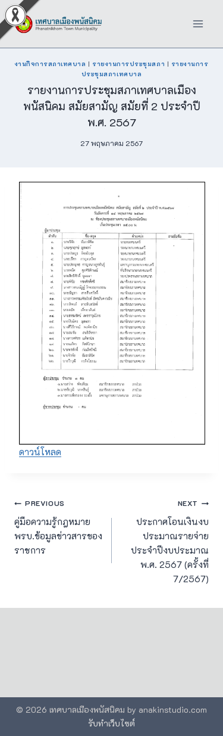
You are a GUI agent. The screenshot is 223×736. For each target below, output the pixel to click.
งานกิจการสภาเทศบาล (50, 64)
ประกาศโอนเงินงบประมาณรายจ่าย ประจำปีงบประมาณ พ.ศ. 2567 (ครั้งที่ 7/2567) (165, 540)
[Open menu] (198, 23)
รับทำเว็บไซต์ (111, 723)
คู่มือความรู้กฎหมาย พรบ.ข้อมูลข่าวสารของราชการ (58, 525)
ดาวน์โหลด (40, 452)
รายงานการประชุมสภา (128, 64)
